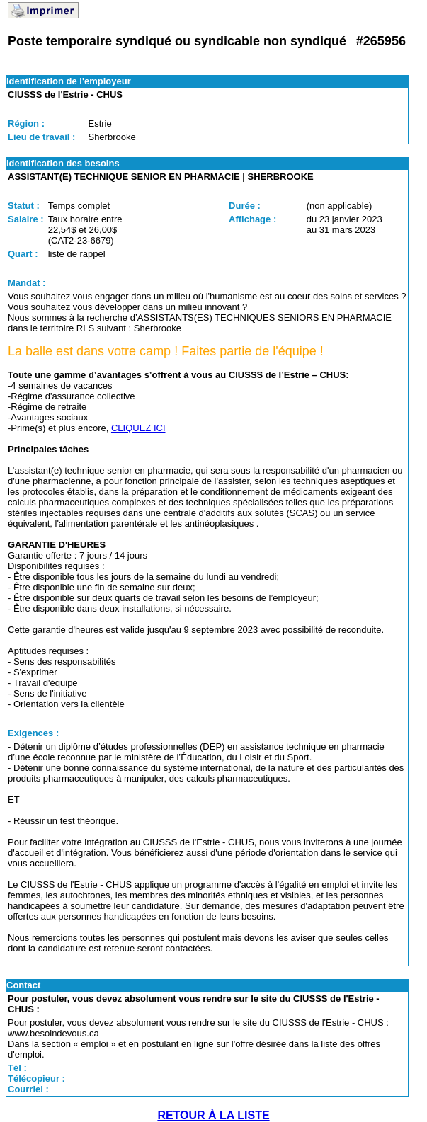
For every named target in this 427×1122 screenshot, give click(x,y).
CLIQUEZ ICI (138, 428)
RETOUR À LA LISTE (213, 1115)
